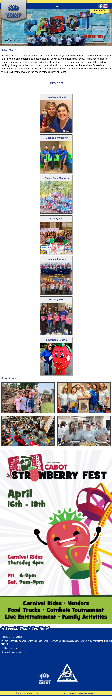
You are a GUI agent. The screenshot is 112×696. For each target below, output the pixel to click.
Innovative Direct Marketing (85, 693)
